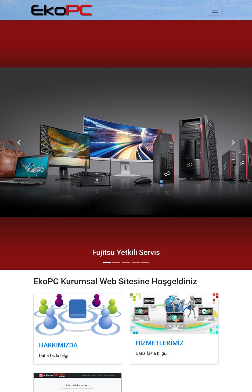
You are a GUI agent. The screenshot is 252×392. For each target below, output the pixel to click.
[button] (19, 142)
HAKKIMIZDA (58, 345)
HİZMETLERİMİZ (159, 343)
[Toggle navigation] (215, 10)
